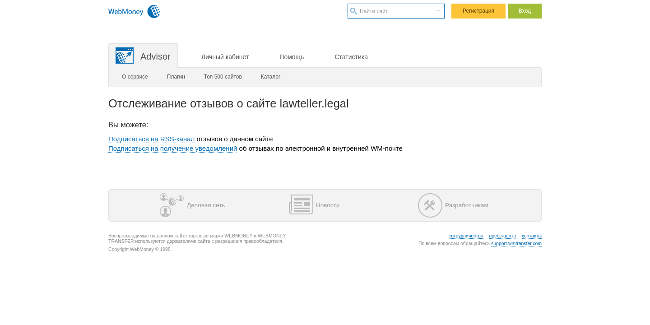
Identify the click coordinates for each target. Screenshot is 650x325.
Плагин (176, 77)
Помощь (291, 56)
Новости (314, 205)
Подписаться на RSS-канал (151, 139)
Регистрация (478, 11)
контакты (532, 235)
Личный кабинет (225, 56)
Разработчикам (453, 205)
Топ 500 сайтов (223, 77)
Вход (525, 11)
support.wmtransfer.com (516, 243)
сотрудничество (466, 235)
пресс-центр (502, 235)
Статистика (351, 56)
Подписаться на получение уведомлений (172, 148)
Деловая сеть (192, 205)
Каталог (271, 77)
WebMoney (134, 11)
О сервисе (135, 77)
